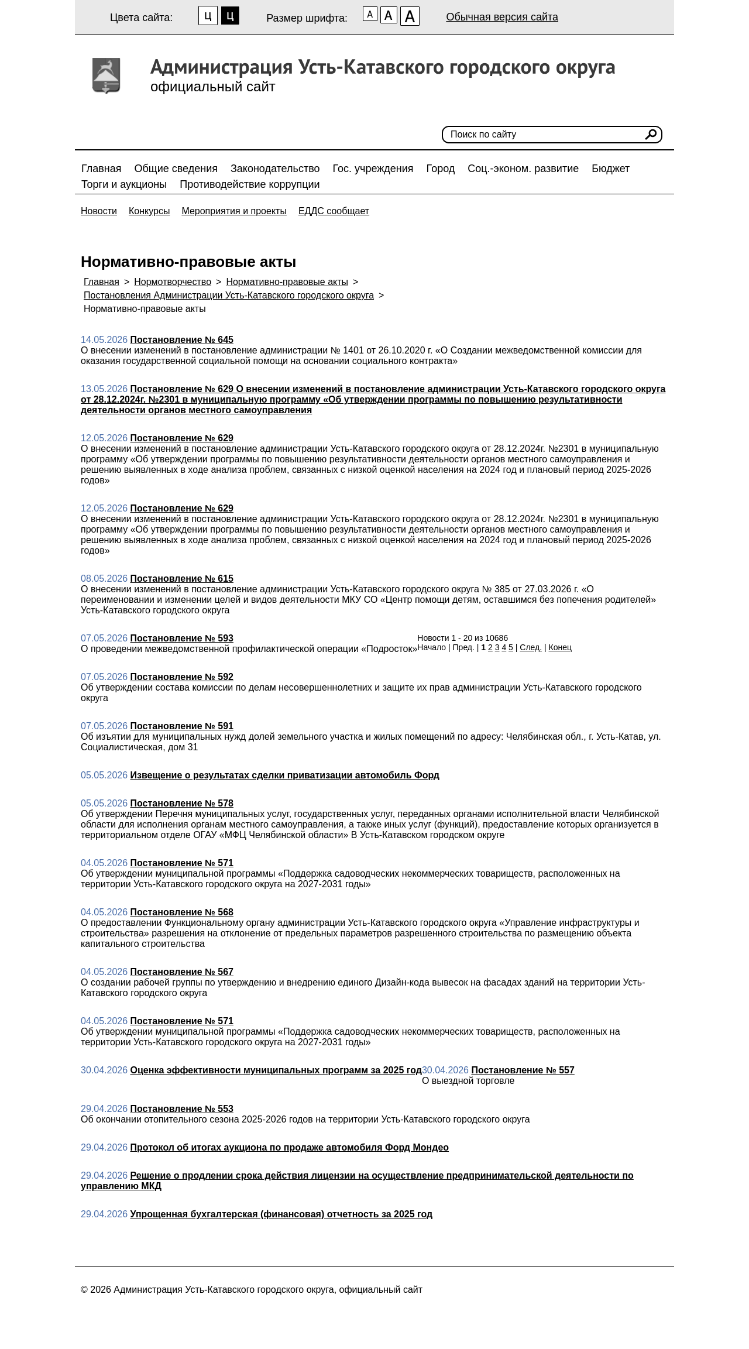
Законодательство (275, 168)
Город (441, 168)
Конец (560, 647)
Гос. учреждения (373, 168)
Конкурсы (149, 211)
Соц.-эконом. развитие (523, 168)
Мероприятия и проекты (234, 211)
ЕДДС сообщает (333, 211)
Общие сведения (176, 168)
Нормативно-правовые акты (287, 282)
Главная (101, 168)
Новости (99, 211)
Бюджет (611, 168)
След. (531, 647)
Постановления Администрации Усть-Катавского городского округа (229, 295)
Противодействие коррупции (249, 184)
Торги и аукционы (124, 184)
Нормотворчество (172, 282)
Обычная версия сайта (502, 17)
